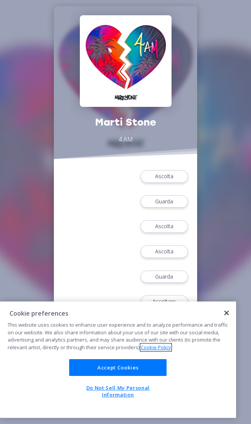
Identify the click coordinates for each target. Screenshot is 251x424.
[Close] (226, 313)
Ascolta (164, 176)
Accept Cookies (117, 367)
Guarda (164, 202)
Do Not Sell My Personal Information (118, 391)
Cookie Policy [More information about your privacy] (156, 347)
